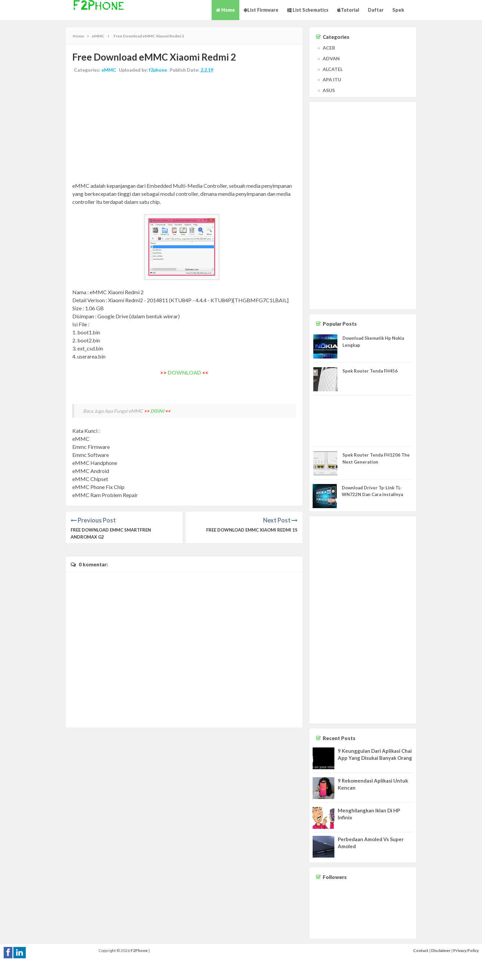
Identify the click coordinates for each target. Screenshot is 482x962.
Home (225, 10)
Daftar (376, 10)
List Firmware (261, 10)
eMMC (108, 70)
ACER (329, 48)
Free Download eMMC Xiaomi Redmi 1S (252, 530)
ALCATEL (333, 69)
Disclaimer (441, 950)
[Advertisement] (184, 128)
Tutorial (348, 10)
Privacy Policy (466, 950)
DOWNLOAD (184, 372)
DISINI (157, 411)
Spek (398, 10)
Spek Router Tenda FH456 (370, 371)
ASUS (329, 90)
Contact (420, 950)
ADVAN (331, 58)
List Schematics (307, 10)
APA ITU (332, 79)
